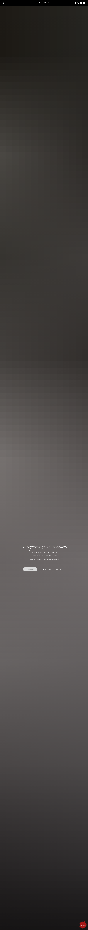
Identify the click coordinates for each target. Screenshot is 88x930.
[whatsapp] (78, 3)
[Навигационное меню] (3, 3)
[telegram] (76, 3)
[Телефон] (84, 3)
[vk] (81, 3)
